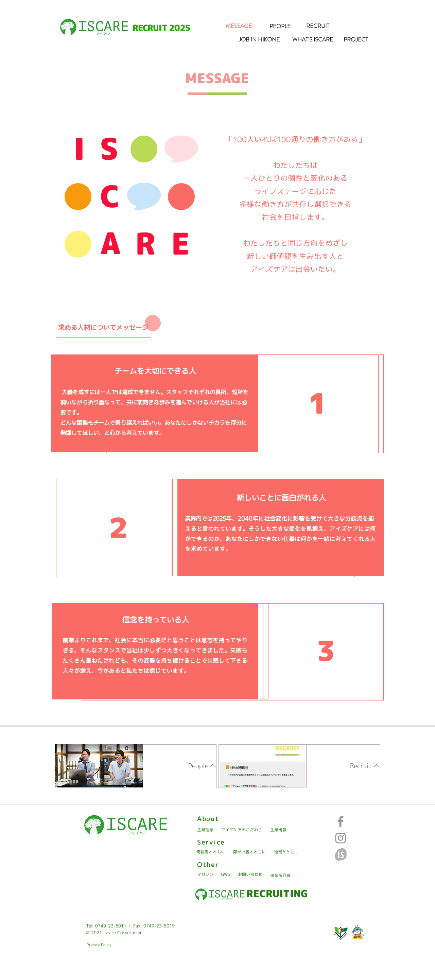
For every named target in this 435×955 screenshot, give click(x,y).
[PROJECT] (355, 39)
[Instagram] (340, 838)
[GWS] (225, 874)
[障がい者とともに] (249, 852)
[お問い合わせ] (250, 874)
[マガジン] (205, 874)
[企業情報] (278, 830)
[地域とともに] (286, 852)
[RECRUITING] (277, 893)
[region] (135, 766)
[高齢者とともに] (210, 852)
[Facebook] (340, 821)
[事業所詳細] (280, 875)
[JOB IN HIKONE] (259, 39)
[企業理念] (205, 830)
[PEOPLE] (280, 26)
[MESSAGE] (238, 26)
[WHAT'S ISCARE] (312, 39)
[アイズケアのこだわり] (241, 830)
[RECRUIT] (318, 26)
